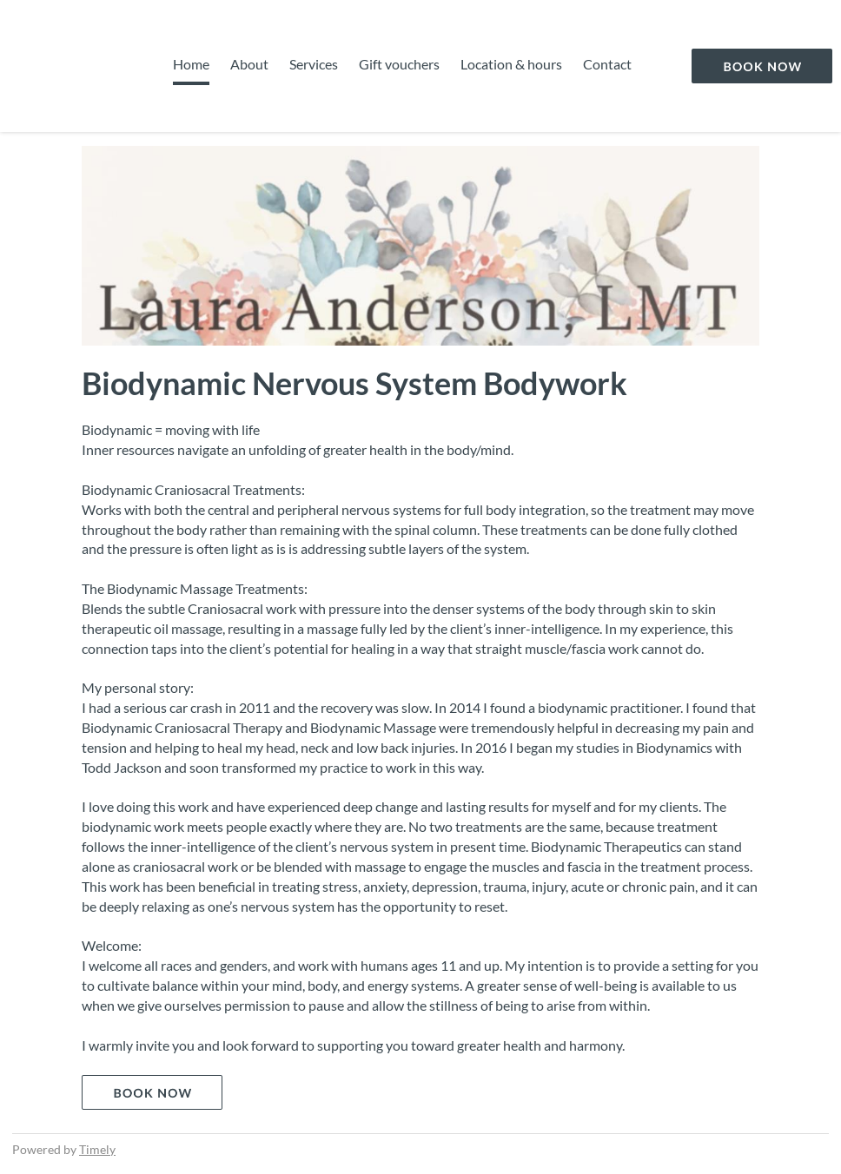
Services (313, 64)
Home (191, 64)
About (249, 64)
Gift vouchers (399, 64)
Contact (607, 64)
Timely (97, 1149)
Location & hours (511, 64)
